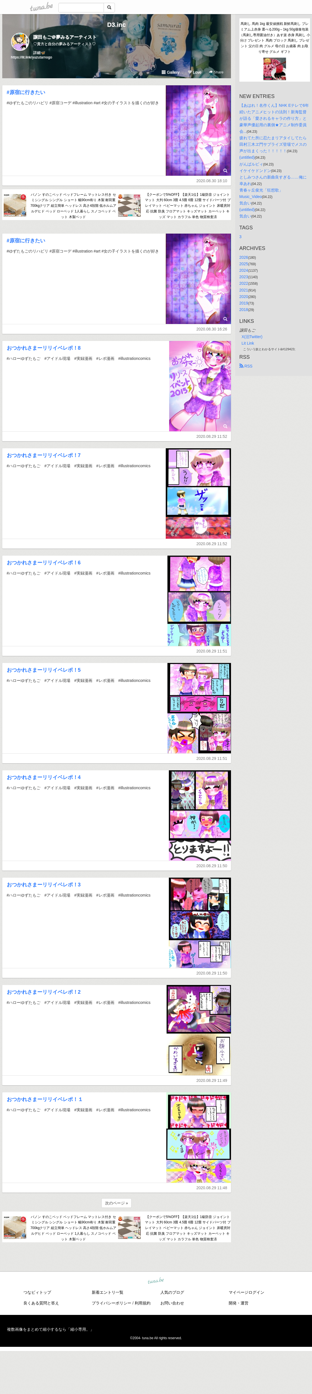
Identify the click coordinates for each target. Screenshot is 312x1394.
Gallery (170, 72)
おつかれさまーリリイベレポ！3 (44, 885)
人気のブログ (172, 1292)
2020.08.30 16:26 (212, 329)
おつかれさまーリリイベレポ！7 (44, 455)
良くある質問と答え (41, 1303)
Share (216, 72)
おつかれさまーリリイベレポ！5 (44, 670)
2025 (243, 264)
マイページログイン (246, 1292)
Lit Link (248, 343)
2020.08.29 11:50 (212, 866)
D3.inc (116, 24)
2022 (243, 283)
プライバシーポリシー (111, 1303)
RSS (246, 366)
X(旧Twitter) (252, 336)
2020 (243, 296)
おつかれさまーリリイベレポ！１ (45, 1099)
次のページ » (116, 1203)
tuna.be (156, 1281)
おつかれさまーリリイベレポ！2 (44, 992)
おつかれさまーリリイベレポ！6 (44, 563)
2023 (243, 277)
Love (194, 72)
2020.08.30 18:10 (212, 181)
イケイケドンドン (255, 170)
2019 (243, 303)
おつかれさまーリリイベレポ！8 (44, 348)
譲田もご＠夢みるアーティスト (65, 37)
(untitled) (247, 157)
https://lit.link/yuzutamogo (31, 57)
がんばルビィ (251, 164)
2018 (243, 309)
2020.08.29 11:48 (212, 1188)
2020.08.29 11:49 (212, 1080)
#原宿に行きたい (26, 92)
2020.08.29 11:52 (212, 436)
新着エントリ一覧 (107, 1292)
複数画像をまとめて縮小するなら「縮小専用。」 (50, 1329)
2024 (243, 270)
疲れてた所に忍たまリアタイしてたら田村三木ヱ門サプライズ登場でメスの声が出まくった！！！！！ (273, 144)
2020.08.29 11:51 (212, 651)
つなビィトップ (37, 1292)
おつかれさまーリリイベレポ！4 (44, 777)
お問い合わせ (172, 1303)
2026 (243, 257)
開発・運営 (238, 1303)
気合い (245, 203)
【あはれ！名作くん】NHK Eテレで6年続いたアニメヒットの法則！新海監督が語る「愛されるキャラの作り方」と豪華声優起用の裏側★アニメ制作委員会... (274, 118)
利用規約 (142, 1303)
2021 (243, 290)
